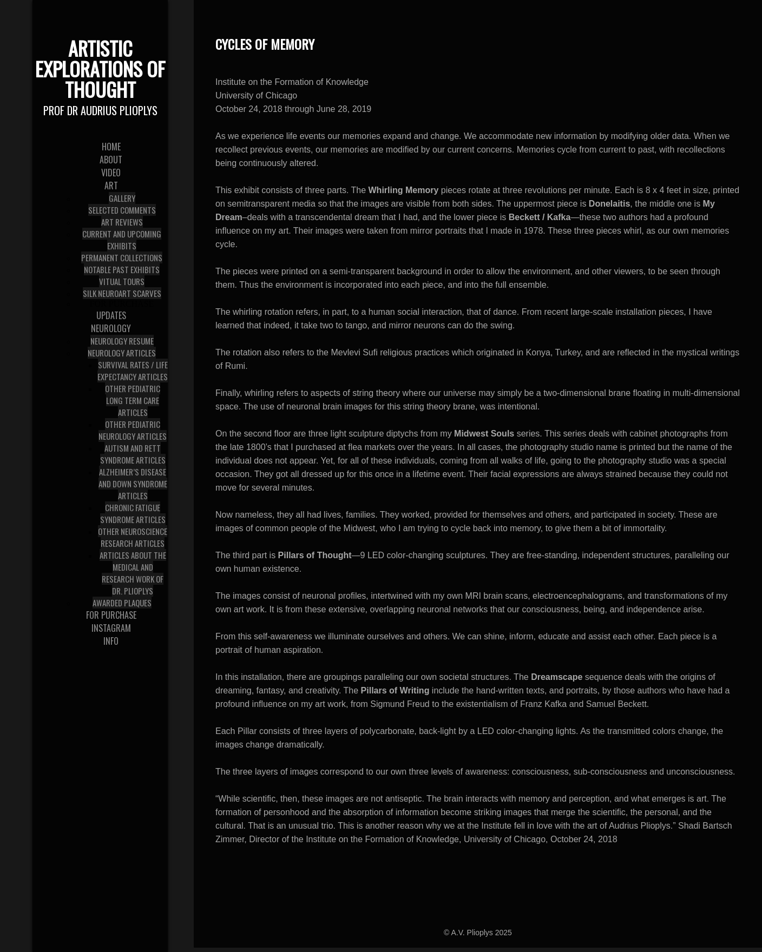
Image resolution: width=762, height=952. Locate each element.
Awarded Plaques (122, 603)
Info (111, 640)
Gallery (122, 198)
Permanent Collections (121, 257)
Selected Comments (122, 210)
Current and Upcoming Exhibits (121, 240)
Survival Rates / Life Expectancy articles (132, 370)
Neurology (111, 328)
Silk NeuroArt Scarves (122, 293)
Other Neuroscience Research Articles (132, 537)
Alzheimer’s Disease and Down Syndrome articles (132, 483)
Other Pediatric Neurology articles (132, 430)
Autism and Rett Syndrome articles (133, 454)
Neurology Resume (122, 341)
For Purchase (122, 303)
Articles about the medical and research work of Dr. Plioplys (133, 573)
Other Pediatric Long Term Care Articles (132, 400)
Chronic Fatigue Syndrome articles (133, 513)
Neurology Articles (122, 353)
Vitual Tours (121, 281)
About (111, 159)
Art (111, 185)
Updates (111, 315)
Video (111, 172)
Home (111, 146)
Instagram (111, 628)
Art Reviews (122, 222)
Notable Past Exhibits (122, 269)
